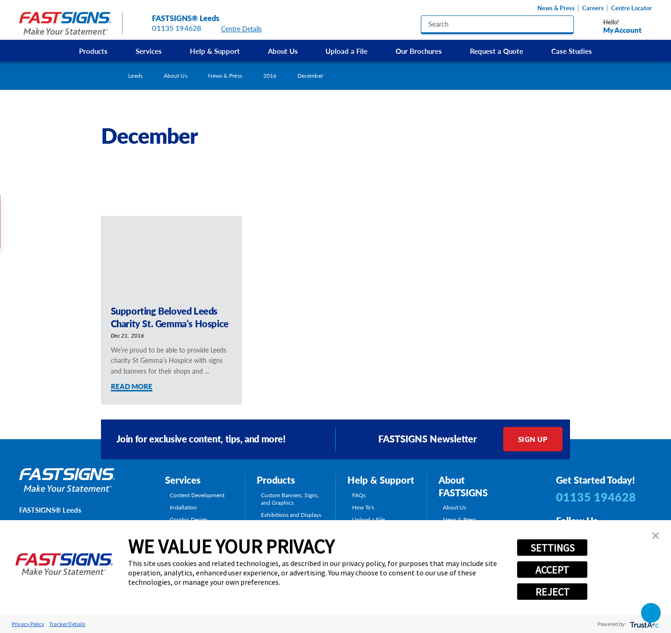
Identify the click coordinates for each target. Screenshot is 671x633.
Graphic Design (189, 519)
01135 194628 (176, 28)
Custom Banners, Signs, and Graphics (290, 499)
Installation (183, 507)
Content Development (197, 495)
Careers (593, 8)
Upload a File (346, 51)
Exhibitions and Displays (291, 515)
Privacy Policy (28, 623)
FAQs (359, 495)
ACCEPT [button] (552, 569)
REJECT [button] (552, 591)
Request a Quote (496, 51)
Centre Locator (631, 8)
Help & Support (215, 51)
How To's (363, 507)
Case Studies (571, 51)
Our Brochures (419, 51)
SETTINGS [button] (552, 547)
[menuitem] (93, 50)
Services (149, 51)
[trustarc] (643, 624)
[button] (655, 535)
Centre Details (246, 28)
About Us (283, 51)
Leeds (135, 75)
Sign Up (533, 439)
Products (93, 51)
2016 (269, 75)
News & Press (556, 8)
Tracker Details (67, 623)
